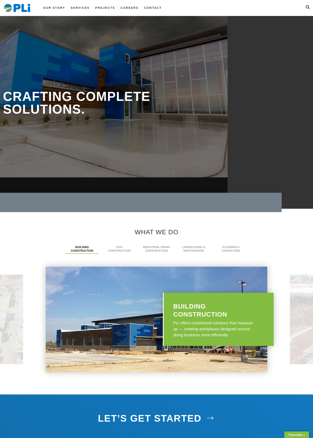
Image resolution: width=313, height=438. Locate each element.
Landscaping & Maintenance (193, 248)
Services (80, 7)
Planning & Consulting (231, 248)
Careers (129, 7)
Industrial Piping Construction (156, 248)
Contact (153, 7)
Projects (105, 7)
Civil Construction (119, 248)
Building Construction (82, 248)
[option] (156, 319)
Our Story (54, 7)
